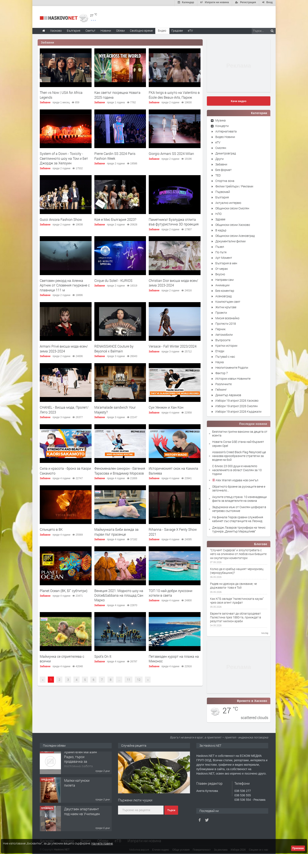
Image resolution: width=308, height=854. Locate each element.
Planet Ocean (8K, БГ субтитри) (63, 590)
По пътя (221, 251)
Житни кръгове (225, 306)
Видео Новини (225, 136)
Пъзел (219, 246)
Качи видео (238, 100)
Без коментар (224, 290)
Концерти (222, 125)
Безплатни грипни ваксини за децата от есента (239, 433)
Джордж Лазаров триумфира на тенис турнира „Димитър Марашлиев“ (238, 528)
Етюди (219, 350)
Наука (219, 361)
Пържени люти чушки (135, 799)
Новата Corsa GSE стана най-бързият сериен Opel (238, 443)
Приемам (298, 848)
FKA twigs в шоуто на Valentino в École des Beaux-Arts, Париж (174, 94)
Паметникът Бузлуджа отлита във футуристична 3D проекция (174, 220)
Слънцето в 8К (51, 529)
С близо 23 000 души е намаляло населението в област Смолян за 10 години (237, 469)
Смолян (220, 147)
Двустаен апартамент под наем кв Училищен (82, 813)
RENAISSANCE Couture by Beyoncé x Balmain (113, 347)
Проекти (221, 312)
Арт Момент (223, 257)
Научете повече (102, 843)
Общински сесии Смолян (232, 207)
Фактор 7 (221, 372)
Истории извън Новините (232, 378)
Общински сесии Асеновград (235, 235)
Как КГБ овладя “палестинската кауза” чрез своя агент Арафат (237, 600)
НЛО (218, 213)
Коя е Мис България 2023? (115, 218)
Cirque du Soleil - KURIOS (113, 279)
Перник (220, 328)
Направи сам (224, 279)
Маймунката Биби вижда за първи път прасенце (116, 531)
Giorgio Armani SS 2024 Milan (171, 153)
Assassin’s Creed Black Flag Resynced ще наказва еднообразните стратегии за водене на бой (239, 455)
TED (218, 174)
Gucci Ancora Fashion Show (61, 218)
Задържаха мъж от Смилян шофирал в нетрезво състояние (239, 508)
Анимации (222, 284)
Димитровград (225, 152)
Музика (220, 119)
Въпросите (222, 339)
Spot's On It (102, 655)
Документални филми (230, 240)
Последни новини (253, 423)
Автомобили (224, 334)
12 (138, 679)
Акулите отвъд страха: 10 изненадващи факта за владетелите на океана (239, 498)
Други (219, 158)
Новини (105, 30)
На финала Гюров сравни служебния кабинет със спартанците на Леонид (237, 518)
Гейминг (221, 389)
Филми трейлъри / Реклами (234, 185)
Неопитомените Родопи (231, 367)
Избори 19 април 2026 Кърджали (238, 411)
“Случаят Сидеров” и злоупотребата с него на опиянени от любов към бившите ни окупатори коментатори (238, 553)
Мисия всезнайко (227, 317)
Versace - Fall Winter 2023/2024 (173, 345)
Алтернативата (226, 130)
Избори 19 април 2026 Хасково (236, 400)
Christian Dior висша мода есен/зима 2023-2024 (173, 281)
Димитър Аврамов (228, 394)
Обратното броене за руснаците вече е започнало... (238, 487)
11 (128, 679)
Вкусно (220, 273)
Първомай (222, 191)
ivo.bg (264, 632)
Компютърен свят (227, 301)
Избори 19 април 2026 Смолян (236, 405)
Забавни (47, 41)
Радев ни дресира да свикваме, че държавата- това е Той (233, 585)
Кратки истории (226, 345)
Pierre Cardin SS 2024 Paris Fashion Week (114, 155)
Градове (177, 30)
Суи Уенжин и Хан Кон (166, 406)
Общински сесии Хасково (232, 224)
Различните (223, 383)
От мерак (221, 268)
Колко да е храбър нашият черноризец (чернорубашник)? (236, 570)
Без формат (223, 169)
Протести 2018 (225, 323)
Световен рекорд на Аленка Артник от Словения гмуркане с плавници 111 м (65, 284)
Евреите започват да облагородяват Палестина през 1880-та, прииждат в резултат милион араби (235, 616)
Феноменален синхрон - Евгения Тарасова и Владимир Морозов (119, 470)
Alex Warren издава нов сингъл (236, 479)
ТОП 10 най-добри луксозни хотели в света (170, 592)
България (222, 196)
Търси (171, 809)
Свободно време (141, 30)
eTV (217, 141)
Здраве (220, 218)
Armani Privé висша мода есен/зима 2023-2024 (64, 347)
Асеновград (223, 295)
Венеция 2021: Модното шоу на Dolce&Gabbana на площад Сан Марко (118, 595)
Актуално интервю (228, 202)
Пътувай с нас (225, 356)
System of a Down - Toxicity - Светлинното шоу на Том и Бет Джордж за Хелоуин (64, 158)
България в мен (226, 262)
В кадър (220, 229)
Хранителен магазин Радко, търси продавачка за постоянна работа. (80, 761)
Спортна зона (224, 180)
